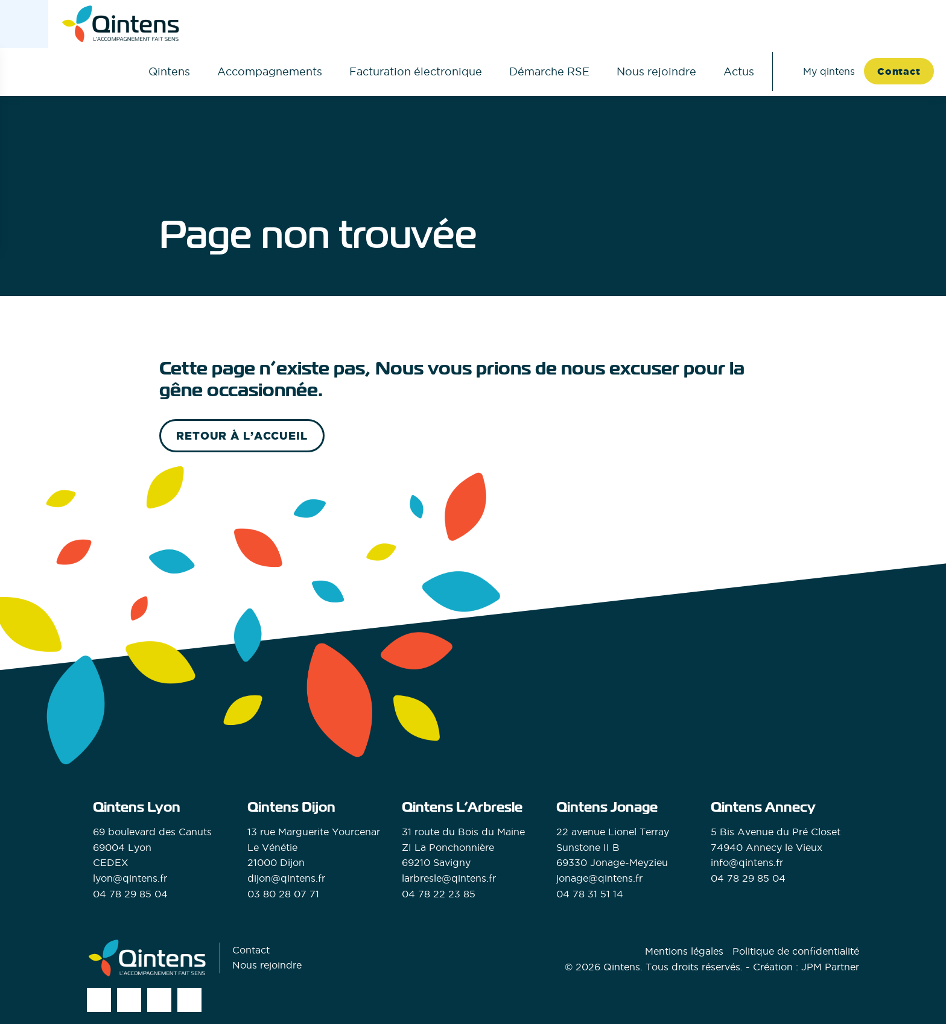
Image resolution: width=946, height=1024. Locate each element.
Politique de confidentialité (795, 951)
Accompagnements (269, 71)
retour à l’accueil (242, 435)
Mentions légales (684, 951)
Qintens (169, 71)
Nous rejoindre (656, 71)
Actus (738, 71)
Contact (899, 71)
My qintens (829, 71)
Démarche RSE (549, 71)
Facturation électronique (415, 71)
